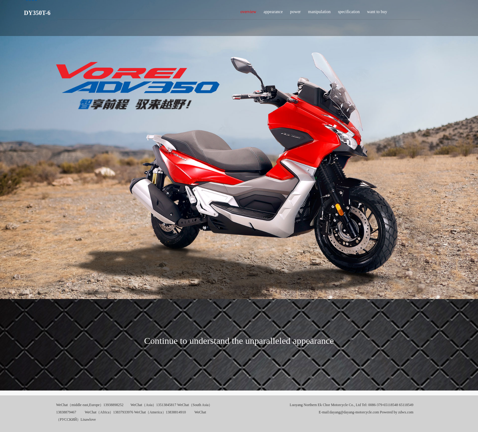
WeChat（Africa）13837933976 (109, 412)
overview (248, 13)
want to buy (377, 13)
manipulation (319, 13)
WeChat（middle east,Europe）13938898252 (89, 405)
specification (349, 13)
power (295, 13)
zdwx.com (405, 412)
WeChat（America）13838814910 (160, 412)
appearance (273, 13)
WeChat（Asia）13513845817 (153, 405)
